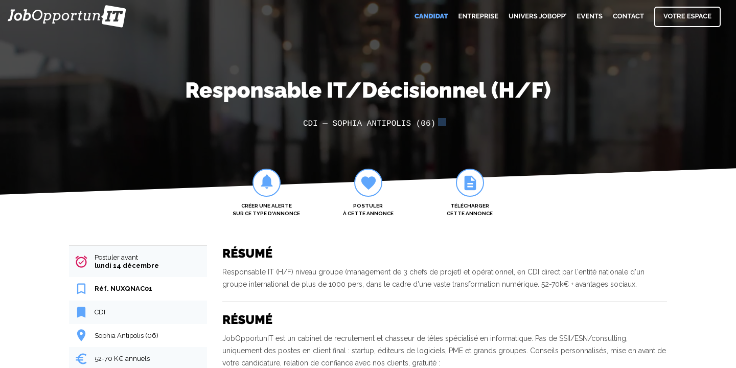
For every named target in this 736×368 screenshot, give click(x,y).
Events (590, 16)
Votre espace (687, 16)
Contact (628, 16)
